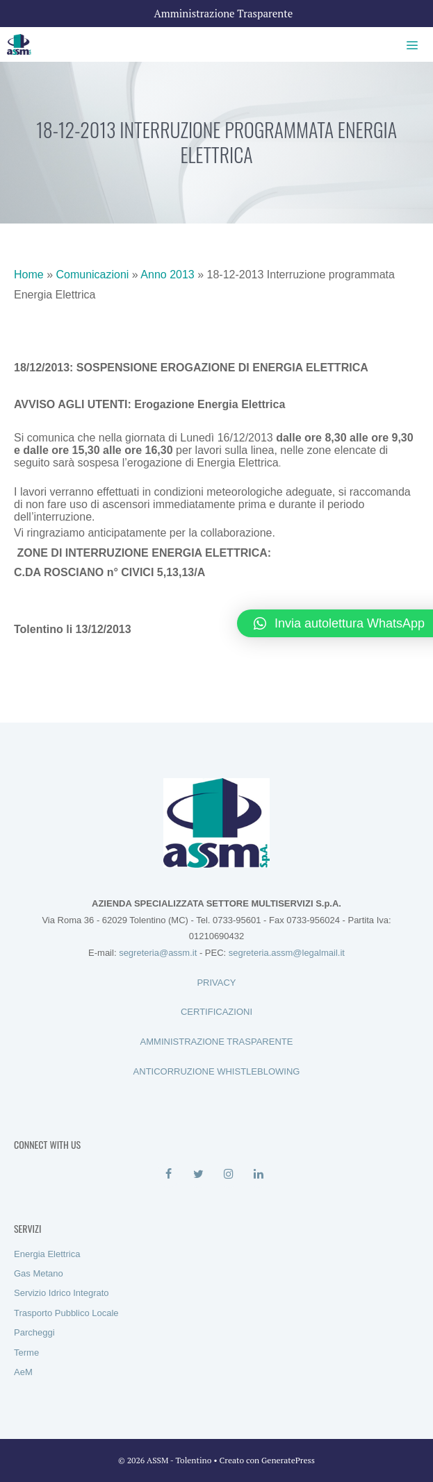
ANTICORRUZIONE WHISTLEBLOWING (216, 1071)
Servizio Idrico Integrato (61, 1293)
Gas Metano (38, 1273)
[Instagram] (229, 1174)
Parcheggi (34, 1332)
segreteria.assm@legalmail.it (287, 953)
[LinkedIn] (259, 1174)
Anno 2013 (167, 274)
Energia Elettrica (47, 1254)
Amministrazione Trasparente (223, 13)
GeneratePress (288, 1460)
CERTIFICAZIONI (216, 1012)
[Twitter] (198, 1174)
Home (29, 274)
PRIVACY (216, 982)
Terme (26, 1352)
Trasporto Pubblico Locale (66, 1313)
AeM (23, 1372)
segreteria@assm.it (158, 953)
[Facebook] (168, 1174)
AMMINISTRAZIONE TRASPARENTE (216, 1041)
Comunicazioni (92, 274)
